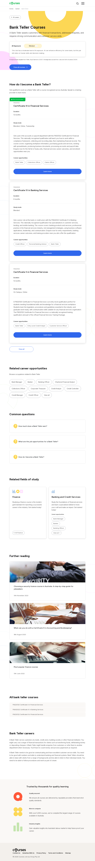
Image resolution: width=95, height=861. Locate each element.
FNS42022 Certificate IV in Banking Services (28, 709)
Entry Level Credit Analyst (36, 326)
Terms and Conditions (55, 853)
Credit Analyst (56, 389)
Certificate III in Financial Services (31, 106)
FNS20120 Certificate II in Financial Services (28, 705)
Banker (30, 382)
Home (11, 9)
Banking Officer (43, 382)
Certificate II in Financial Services (30, 272)
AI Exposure (16, 46)
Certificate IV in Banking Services (30, 190)
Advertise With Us (28, 853)
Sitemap (68, 853)
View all (21, 349)
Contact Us (16, 853)
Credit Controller (73, 389)
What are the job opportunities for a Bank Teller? (38, 442)
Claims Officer (49, 162)
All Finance (19, 533)
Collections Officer (34, 162)
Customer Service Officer (58, 326)
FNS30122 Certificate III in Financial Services (28, 714)
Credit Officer (20, 244)
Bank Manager (17, 382)
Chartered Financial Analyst (65, 382)
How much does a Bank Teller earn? (32, 426)
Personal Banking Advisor (38, 244)
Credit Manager (17, 395)
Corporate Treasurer (38, 389)
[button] (47, 138)
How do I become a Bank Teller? (31, 457)
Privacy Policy (41, 853)
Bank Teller (19, 162)
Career (17, 9)
